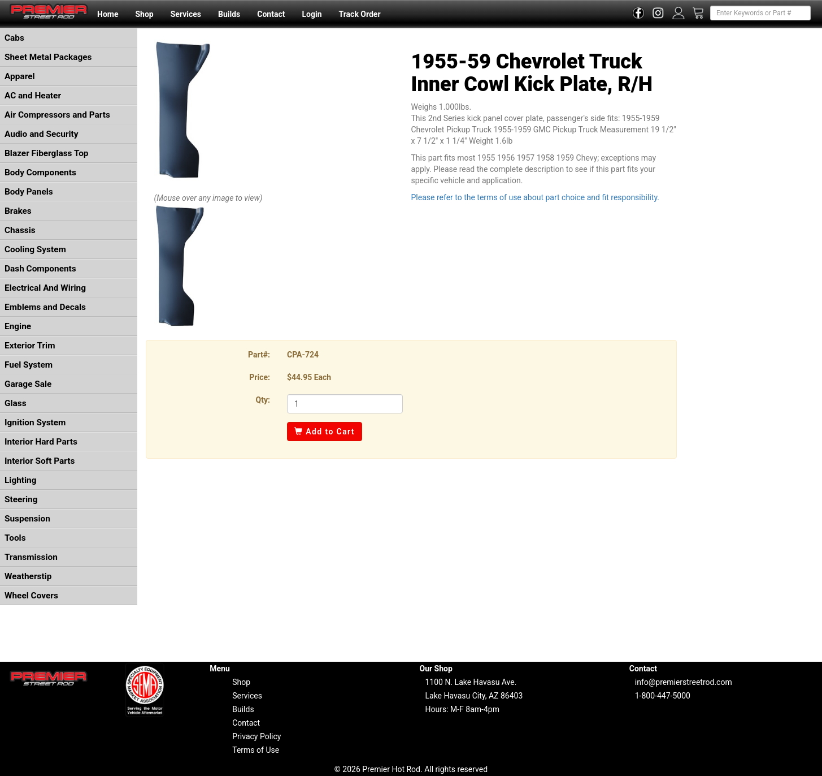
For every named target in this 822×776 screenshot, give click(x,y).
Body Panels (29, 192)
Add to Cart (324, 431)
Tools (15, 538)
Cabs (14, 38)
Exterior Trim (30, 345)
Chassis (20, 230)
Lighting (21, 480)
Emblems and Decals (45, 307)
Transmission (31, 557)
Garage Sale (28, 384)
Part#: (259, 354)
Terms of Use (255, 750)
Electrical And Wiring (45, 288)
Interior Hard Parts (41, 442)
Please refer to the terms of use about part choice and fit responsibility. (535, 197)
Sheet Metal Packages (48, 57)
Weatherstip (28, 576)
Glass (16, 403)
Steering (21, 499)
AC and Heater (33, 95)
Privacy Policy (256, 736)
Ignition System (35, 422)
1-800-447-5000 (662, 695)
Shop (144, 14)
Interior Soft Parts (40, 461)
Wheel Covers (31, 595)
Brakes (18, 211)
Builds (229, 14)
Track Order (359, 14)
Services (186, 14)
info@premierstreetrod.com (683, 682)
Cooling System (35, 249)
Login (311, 14)
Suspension (27, 519)
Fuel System (29, 365)
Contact (271, 14)
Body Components (40, 172)
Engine (18, 326)
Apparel (20, 76)
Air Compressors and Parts (57, 115)
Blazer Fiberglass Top (47, 153)
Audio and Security (42, 134)
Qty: (263, 399)
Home (107, 14)
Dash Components (40, 269)
